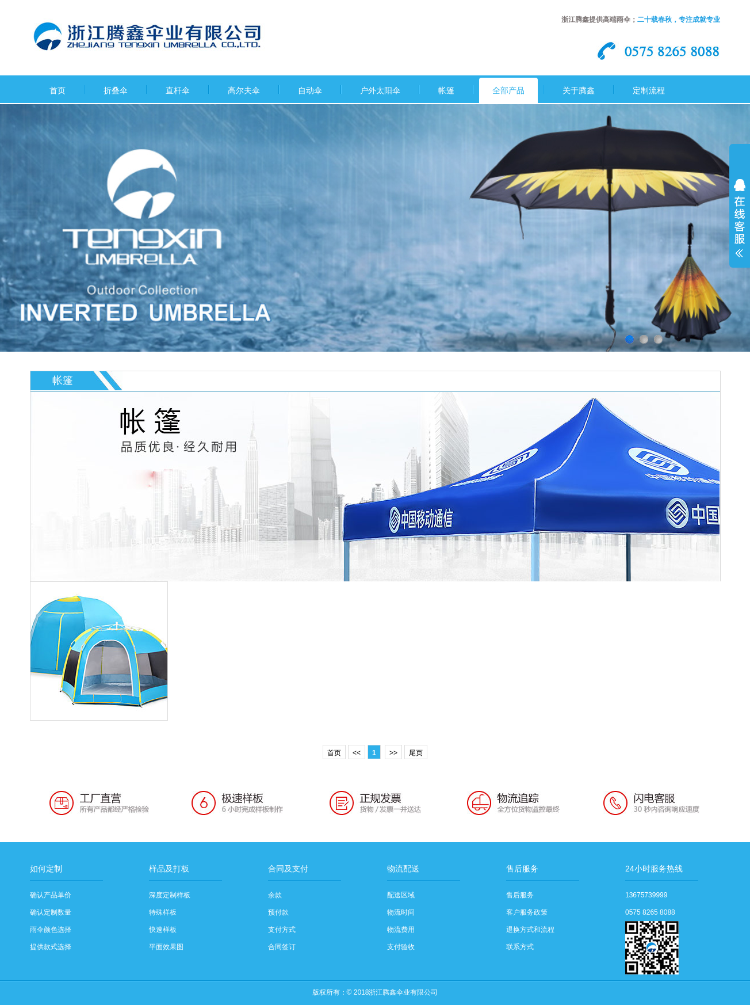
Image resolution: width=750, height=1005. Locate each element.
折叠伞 (116, 90)
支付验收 (401, 947)
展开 (739, 225)
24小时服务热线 (654, 868)
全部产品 (508, 90)
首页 (57, 90)
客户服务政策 (527, 912)
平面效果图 (166, 947)
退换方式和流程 (530, 930)
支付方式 (282, 930)
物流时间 (401, 912)
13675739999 (646, 895)
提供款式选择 (50, 947)
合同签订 (282, 947)
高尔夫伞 (244, 90)
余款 (275, 895)
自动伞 (310, 90)
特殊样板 (163, 912)
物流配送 (403, 868)
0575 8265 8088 (650, 912)
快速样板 (163, 930)
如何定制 (46, 868)
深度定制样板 (169, 895)
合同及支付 (288, 868)
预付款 (278, 912)
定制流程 (649, 90)
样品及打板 (169, 868)
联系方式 (520, 947)
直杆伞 (178, 90)
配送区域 (401, 895)
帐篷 (446, 90)
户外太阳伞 (380, 90)
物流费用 (401, 930)
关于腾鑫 (578, 90)
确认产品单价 (50, 895)
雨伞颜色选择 (50, 930)
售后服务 (522, 868)
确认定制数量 (50, 912)
